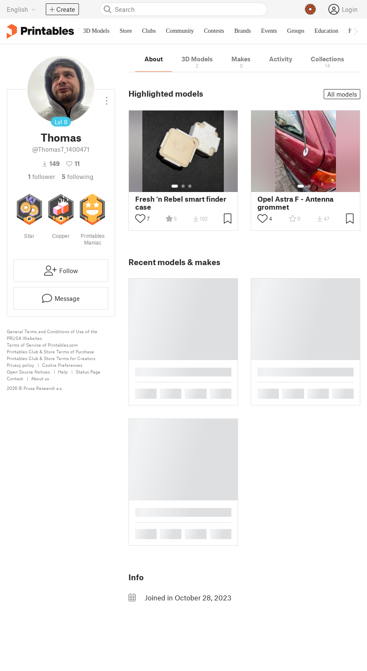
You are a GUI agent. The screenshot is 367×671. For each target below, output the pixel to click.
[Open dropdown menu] (106, 97)
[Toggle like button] (140, 218)
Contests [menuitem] (214, 31)
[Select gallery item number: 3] (189, 186)
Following (78, 176)
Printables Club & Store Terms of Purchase (50, 351)
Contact (15, 378)
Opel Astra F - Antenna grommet (295, 203)
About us (40, 378)
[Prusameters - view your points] (310, 9)
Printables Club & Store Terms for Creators (51, 358)
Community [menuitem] (180, 31)
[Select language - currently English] (21, 9)
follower (41, 176)
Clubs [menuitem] (149, 31)
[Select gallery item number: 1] (174, 186)
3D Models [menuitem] (96, 31)
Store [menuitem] (126, 31)
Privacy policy (20, 365)
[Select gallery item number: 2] (183, 186)
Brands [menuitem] (242, 31)
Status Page (88, 371)
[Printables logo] (40, 31)
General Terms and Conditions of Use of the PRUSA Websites (52, 335)
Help (63, 371)
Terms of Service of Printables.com (42, 344)
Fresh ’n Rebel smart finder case (180, 203)
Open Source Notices (28, 371)
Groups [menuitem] (295, 31)
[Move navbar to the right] (355, 31)
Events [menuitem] (269, 31)
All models (342, 94)
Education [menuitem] (326, 31)
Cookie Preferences (62, 365)
